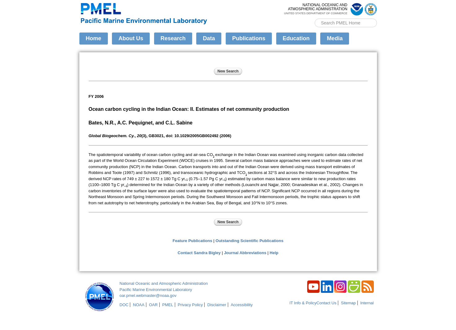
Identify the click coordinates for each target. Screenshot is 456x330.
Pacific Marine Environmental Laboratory (156, 289)
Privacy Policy (190, 304)
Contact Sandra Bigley (199, 252)
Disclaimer (216, 304)
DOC (124, 304)
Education (296, 38)
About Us (130, 38)
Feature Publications (192, 240)
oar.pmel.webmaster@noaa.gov (148, 295)
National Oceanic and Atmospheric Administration (164, 283)
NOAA (138, 304)
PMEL (167, 304)
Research (173, 38)
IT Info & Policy (303, 303)
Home (93, 38)
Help (274, 252)
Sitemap (348, 303)
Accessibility (242, 304)
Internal (367, 303)
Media (335, 38)
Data (209, 38)
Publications (248, 38)
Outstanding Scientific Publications (249, 240)
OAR (153, 304)
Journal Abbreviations (245, 252)
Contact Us (326, 303)
